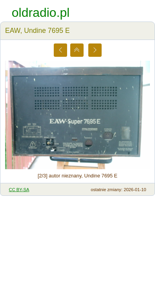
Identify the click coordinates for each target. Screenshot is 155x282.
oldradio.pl (41, 12)
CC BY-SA (19, 189)
